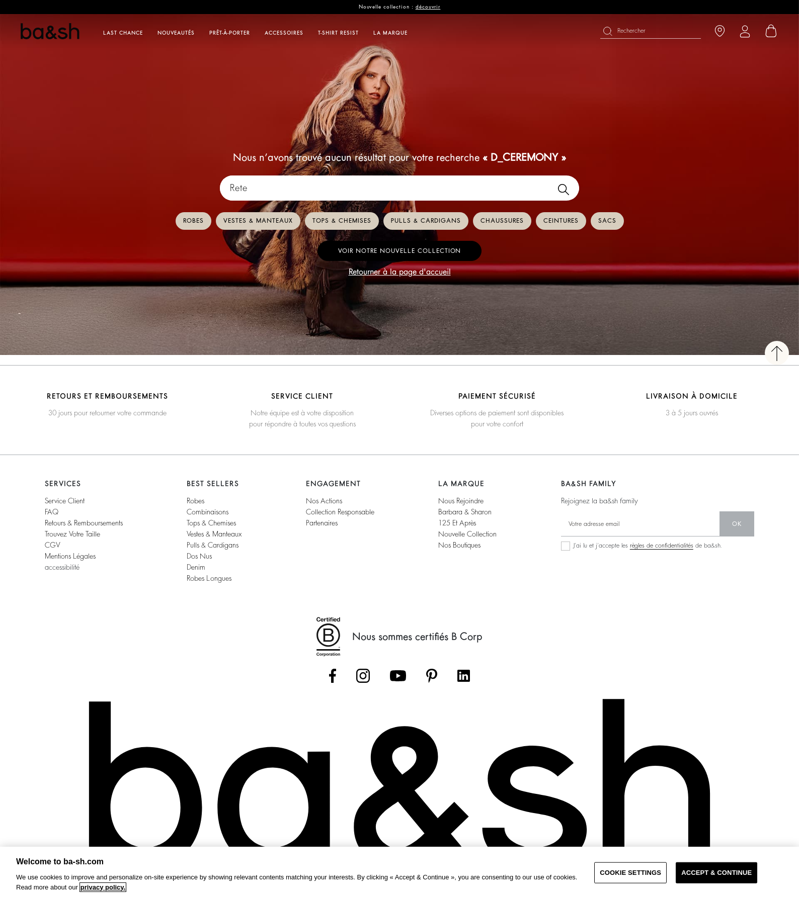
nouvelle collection (467, 533)
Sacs (607, 221)
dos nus (199, 556)
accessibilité (62, 567)
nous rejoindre (461, 500)
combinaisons (207, 511)
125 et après (457, 522)
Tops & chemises (341, 221)
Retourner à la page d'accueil (400, 272)
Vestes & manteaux (258, 221)
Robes (193, 221)
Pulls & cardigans (426, 221)
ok (737, 524)
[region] (399, 872)
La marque (390, 33)
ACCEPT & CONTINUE (716, 872)
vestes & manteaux (214, 533)
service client (65, 500)
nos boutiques (459, 545)
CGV (52, 545)
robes (195, 500)
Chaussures (502, 221)
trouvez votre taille (72, 533)
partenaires (322, 522)
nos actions (324, 500)
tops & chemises (211, 522)
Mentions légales (70, 556)
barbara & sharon (465, 511)
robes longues (209, 578)
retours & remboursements (84, 522)
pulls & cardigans (212, 545)
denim (196, 567)
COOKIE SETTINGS (630, 872)
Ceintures (561, 221)
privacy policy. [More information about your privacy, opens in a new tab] (103, 887)
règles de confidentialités (661, 546)
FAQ (51, 511)
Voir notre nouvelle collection (399, 251)
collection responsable (340, 511)
